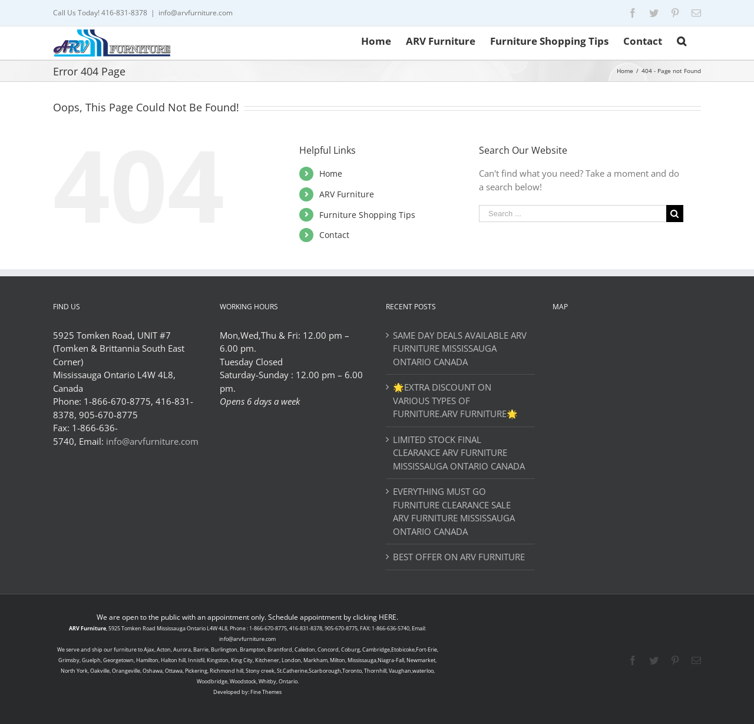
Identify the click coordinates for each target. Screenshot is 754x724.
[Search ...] (572, 213)
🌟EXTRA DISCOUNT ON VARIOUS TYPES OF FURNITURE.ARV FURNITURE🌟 (455, 400)
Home (330, 173)
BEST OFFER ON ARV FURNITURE (459, 557)
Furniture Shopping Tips (367, 214)
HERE (387, 617)
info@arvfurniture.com (195, 13)
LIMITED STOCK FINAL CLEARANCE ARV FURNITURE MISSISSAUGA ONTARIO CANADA (459, 453)
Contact (334, 234)
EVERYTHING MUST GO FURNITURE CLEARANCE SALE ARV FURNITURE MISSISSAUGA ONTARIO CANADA (454, 511)
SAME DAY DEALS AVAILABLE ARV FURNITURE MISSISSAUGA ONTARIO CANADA (460, 348)
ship (97, 649)
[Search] (681, 40)
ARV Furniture (346, 194)
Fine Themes (266, 692)
